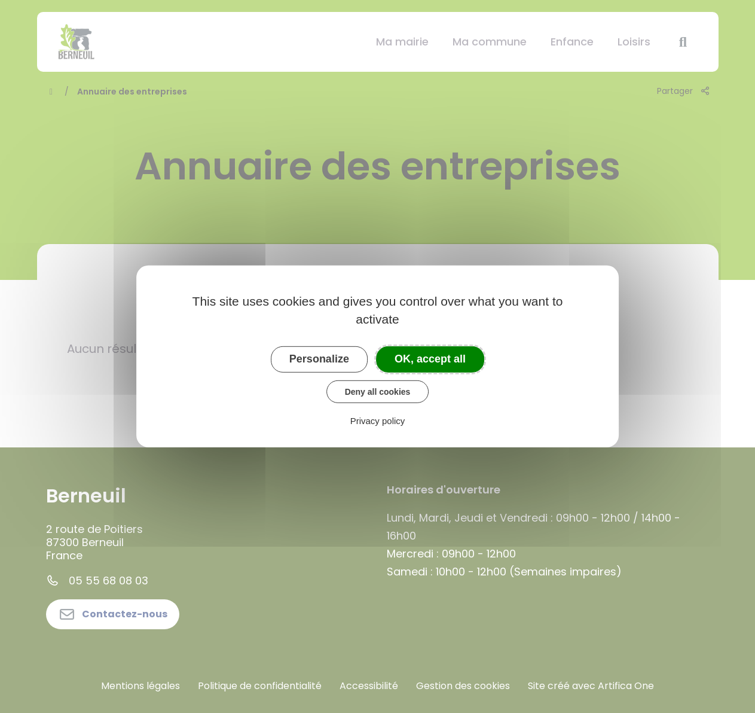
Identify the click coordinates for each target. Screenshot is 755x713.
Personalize (319, 359)
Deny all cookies (378, 391)
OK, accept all (430, 359)
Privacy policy (377, 421)
